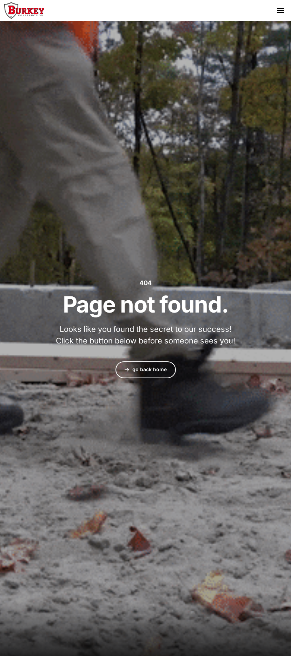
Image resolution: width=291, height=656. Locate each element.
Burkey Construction (24, 10)
